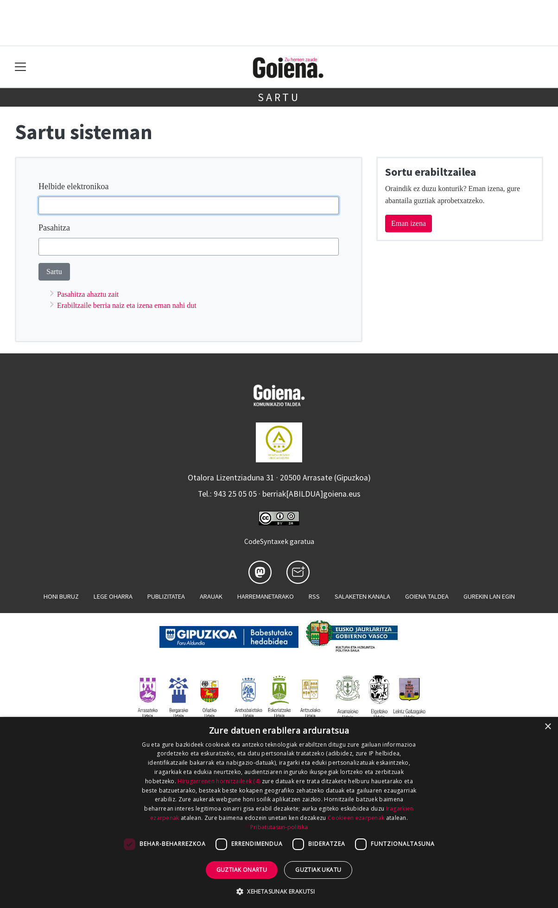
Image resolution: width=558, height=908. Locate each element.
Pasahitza (54, 227)
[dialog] (279, 812)
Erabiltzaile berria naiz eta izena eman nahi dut (127, 305)
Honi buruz (61, 596)
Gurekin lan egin (489, 596)
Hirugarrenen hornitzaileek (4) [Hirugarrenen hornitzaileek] (219, 781)
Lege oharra (113, 596)
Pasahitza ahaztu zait (88, 294)
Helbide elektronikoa (73, 186)
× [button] (547, 726)
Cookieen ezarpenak (356, 818)
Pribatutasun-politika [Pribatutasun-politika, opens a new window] (279, 827)
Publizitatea (166, 596)
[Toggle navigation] (21, 67)
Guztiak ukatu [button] (318, 870)
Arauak (211, 596)
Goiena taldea (427, 596)
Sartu (279, 97)
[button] (279, 891)
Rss (314, 596)
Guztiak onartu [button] (241, 870)
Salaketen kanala (362, 596)
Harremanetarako (265, 596)
